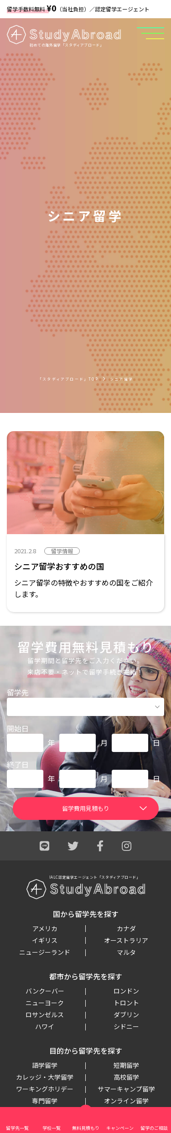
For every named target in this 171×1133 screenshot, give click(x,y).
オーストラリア (126, 940)
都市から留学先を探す (85, 976)
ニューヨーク (45, 1002)
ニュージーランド (44, 952)
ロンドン (126, 990)
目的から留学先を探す (85, 1050)
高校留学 (126, 1077)
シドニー (126, 1026)
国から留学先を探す (86, 913)
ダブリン (126, 1014)
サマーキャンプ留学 (126, 1088)
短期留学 (126, 1065)
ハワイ (44, 1026)
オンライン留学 (126, 1100)
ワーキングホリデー (44, 1088)
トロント (126, 1002)
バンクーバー (45, 990)
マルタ (126, 952)
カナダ (126, 928)
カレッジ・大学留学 (44, 1077)
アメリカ (44, 928)
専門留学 (44, 1100)
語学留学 (44, 1065)
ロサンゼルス (45, 1014)
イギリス (44, 940)
